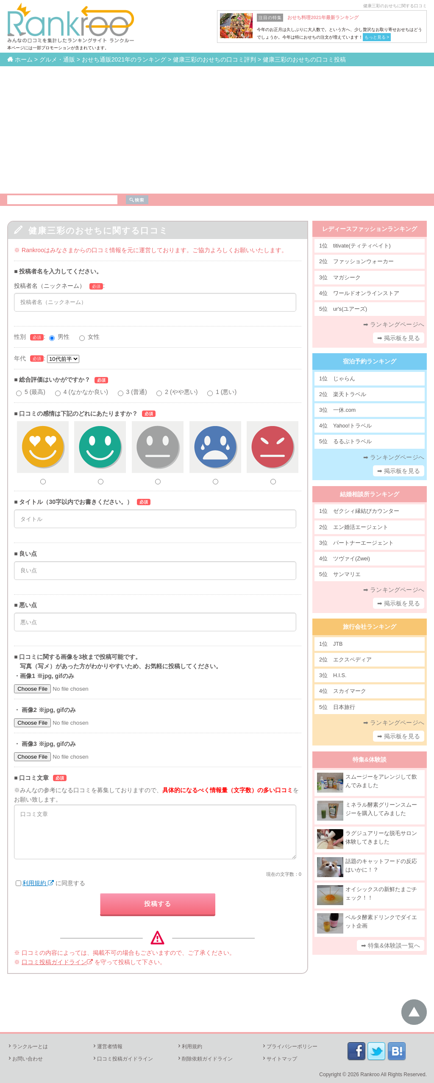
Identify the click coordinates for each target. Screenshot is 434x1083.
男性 (64, 336)
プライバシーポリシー (289, 1046)
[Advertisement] (217, 129)
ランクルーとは (27, 1046)
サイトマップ (279, 1059)
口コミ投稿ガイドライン (57, 962)
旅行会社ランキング (369, 626)
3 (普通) (136, 391)
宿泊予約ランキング (369, 361)
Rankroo (369, 1074)
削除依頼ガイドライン (205, 1059)
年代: (46, 358)
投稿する (157, 903)
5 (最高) (35, 391)
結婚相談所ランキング (369, 494)
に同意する (50, 883)
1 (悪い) (226, 391)
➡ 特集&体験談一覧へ (390, 945)
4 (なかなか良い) (86, 391)
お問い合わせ (25, 1059)
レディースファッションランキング (369, 228)
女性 (94, 336)
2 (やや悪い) (181, 391)
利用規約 (38, 883)
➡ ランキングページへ (393, 324)
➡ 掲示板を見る (398, 338)
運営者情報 (107, 1046)
